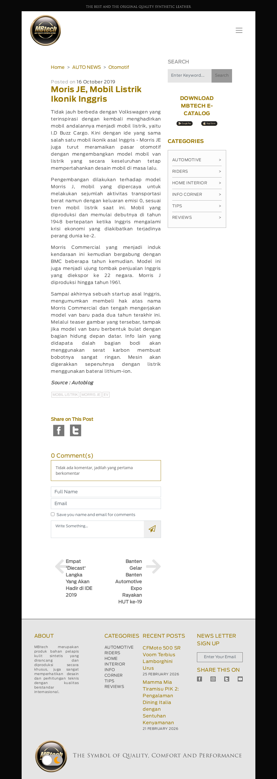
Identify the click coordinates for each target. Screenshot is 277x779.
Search (222, 76)
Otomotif (118, 67)
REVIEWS (114, 687)
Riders (197, 171)
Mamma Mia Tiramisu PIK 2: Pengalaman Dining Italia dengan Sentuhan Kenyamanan (161, 702)
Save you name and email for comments (95, 515)
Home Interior (197, 183)
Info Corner (197, 194)
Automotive (197, 160)
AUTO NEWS (86, 67)
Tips (197, 206)
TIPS (110, 681)
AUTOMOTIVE (119, 647)
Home (58, 67)
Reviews (197, 217)
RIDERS (113, 653)
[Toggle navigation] (239, 30)
